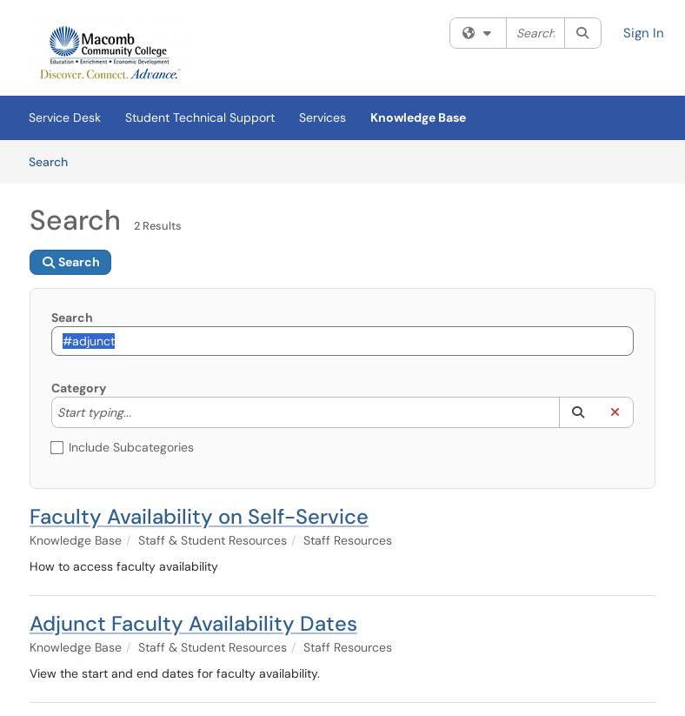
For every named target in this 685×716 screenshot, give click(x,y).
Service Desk (65, 117)
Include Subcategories (122, 447)
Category (78, 388)
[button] (577, 412)
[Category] (140, 412)
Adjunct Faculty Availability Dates (193, 623)
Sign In (643, 33)
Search (54, 161)
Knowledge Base (418, 117)
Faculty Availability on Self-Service (199, 516)
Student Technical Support (200, 117)
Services (322, 117)
